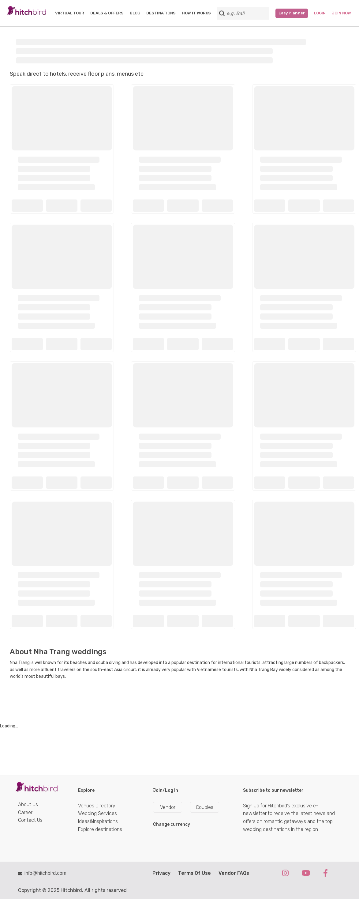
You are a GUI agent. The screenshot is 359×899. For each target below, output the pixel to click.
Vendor (167, 807)
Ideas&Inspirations (98, 821)
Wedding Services (97, 813)
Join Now (341, 13)
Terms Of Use (194, 873)
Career (25, 812)
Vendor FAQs (234, 873)
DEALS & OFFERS (107, 13)
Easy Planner (292, 13)
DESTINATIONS (161, 13)
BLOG (135, 13)
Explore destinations (100, 829)
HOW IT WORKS (196, 13)
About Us (28, 804)
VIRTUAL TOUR (69, 13)
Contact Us (30, 820)
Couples (204, 807)
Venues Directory (96, 806)
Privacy (161, 873)
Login (320, 13)
